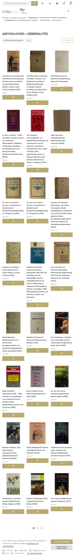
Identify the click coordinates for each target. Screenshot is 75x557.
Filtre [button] (67, 40)
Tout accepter (61, 542)
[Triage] (13, 40)
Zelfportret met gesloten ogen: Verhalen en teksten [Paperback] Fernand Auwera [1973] (61, 452)
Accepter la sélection (62, 547)
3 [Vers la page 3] (41, 528)
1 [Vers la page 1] (33, 528)
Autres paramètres (34, 553)
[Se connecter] (42, 3)
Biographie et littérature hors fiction (21, 20)
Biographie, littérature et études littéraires (47, 17)
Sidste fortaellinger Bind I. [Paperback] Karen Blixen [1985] (37, 501)
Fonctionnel (19, 553)
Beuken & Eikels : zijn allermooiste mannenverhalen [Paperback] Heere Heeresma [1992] (11, 453)
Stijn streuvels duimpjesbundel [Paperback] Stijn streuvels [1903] (58, 139)
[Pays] (57, 3)
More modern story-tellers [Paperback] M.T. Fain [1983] (36, 393)
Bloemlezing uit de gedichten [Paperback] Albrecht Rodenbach (60, 78)
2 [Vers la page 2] (37, 528)
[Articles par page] (29, 40)
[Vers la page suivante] (47, 528)
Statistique (23, 550)
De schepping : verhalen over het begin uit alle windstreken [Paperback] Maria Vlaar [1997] (61, 341)
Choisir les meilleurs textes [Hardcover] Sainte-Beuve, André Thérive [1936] (11, 271)
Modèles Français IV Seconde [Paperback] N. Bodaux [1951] (37, 340)
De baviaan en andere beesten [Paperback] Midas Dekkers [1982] (11, 501)
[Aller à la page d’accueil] (14, 18)
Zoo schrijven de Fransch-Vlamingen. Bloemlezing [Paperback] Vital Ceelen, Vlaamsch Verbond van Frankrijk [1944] (61, 274)
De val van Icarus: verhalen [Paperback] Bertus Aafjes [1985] (60, 393)
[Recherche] (34, 3)
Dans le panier (13, 97)
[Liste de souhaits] (64, 3)
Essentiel (9, 550)
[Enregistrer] (50, 3)
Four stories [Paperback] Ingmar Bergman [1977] (61, 500)
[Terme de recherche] (16, 3)
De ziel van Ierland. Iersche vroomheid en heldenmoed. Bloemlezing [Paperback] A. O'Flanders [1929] (13, 208)
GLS (7, 553)
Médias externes (39, 550)
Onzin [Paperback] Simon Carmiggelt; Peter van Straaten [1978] (37, 450)
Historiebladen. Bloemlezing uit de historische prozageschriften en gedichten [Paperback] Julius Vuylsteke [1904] (12, 344)
